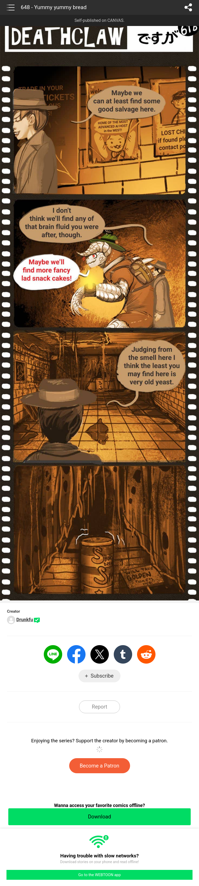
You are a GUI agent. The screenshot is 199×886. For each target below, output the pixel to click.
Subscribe (102, 676)
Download (99, 817)
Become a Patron (99, 766)
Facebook (76, 654)
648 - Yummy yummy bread (54, 7)
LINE (53, 654)
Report (99, 707)
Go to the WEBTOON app (99, 874)
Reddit (146, 654)
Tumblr (123, 654)
